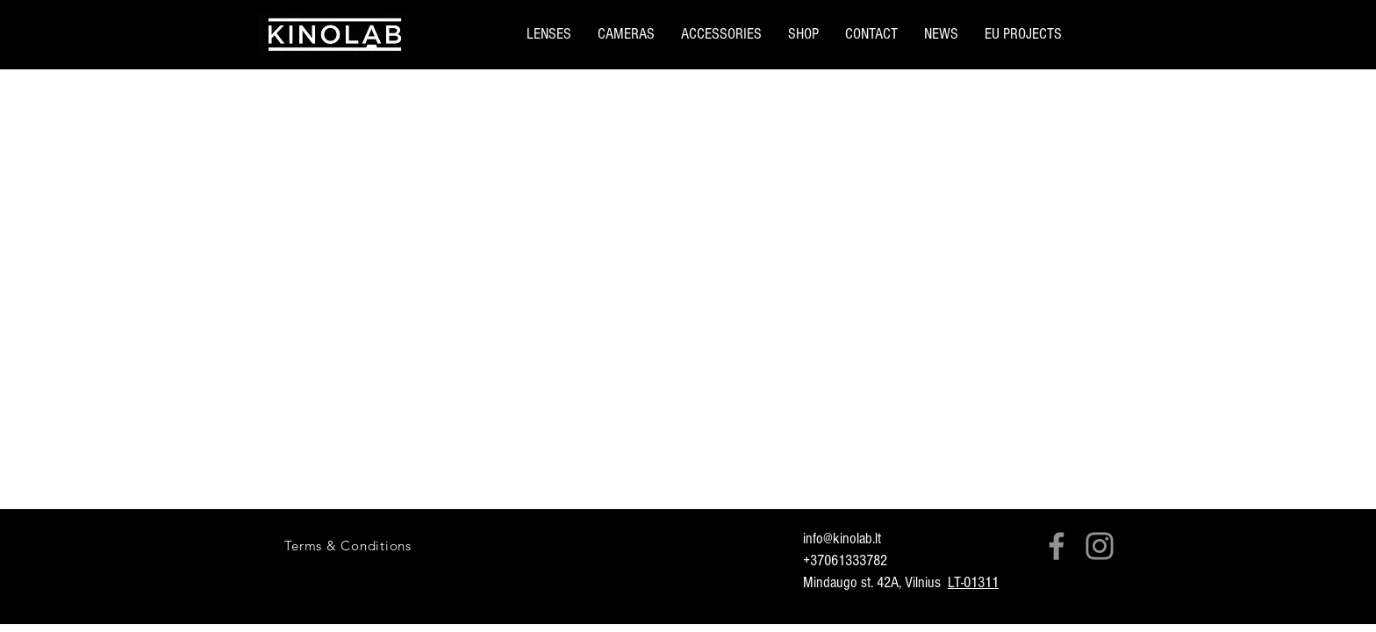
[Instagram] (1099, 546)
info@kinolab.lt (842, 538)
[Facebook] (1056, 546)
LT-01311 (973, 582)
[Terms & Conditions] (348, 545)
